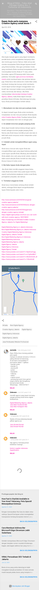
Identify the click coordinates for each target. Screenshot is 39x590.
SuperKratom (14, 450)
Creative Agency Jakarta (11, 329)
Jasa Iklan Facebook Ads (18, 405)
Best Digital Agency (16, 325)
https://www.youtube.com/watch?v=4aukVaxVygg (19, 252)
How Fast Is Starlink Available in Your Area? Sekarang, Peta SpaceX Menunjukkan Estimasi (17, 501)
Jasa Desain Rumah (17, 426)
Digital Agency (27, 329)
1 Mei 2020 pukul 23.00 (24, 350)
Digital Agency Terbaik (9, 249)
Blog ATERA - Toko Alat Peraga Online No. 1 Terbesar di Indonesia (19, 5)
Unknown (13, 392)
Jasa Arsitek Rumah (17, 425)
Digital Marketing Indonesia (11, 239)
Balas (12, 388)
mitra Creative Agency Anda (11, 117)
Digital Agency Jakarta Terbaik (12, 234)
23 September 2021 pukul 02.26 (20, 416)
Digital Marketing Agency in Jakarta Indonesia (17, 227)
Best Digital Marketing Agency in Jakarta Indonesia (19, 229)
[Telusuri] (36, 4)
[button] (36, 21)
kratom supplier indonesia (19, 448)
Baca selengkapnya (28, 521)
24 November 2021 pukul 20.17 (20, 439)
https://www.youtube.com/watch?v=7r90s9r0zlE (18, 259)
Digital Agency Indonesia (10, 247)
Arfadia (5, 325)
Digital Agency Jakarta (9, 244)
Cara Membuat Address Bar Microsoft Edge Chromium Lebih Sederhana (16, 530)
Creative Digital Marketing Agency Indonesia (16, 232)
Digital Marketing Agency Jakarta (13, 242)
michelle (13, 350)
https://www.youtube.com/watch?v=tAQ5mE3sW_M (19, 257)
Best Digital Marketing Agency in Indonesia (16, 237)
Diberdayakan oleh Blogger (19, 586)
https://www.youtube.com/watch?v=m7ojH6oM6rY (19, 254)
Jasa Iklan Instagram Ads (18, 407)
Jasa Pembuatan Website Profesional (15, 342)
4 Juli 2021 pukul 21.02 (24, 392)
